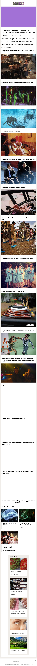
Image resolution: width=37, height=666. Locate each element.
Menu (3, 7)
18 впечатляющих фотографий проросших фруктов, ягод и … (17, 573)
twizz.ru (34, 498)
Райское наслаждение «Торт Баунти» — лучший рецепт (17, 593)
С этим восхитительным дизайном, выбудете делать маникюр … (18, 613)
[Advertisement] (18, 18)
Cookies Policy (30, 664)
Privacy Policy (23, 664)
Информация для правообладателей (12, 664)
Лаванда (15, 661)
